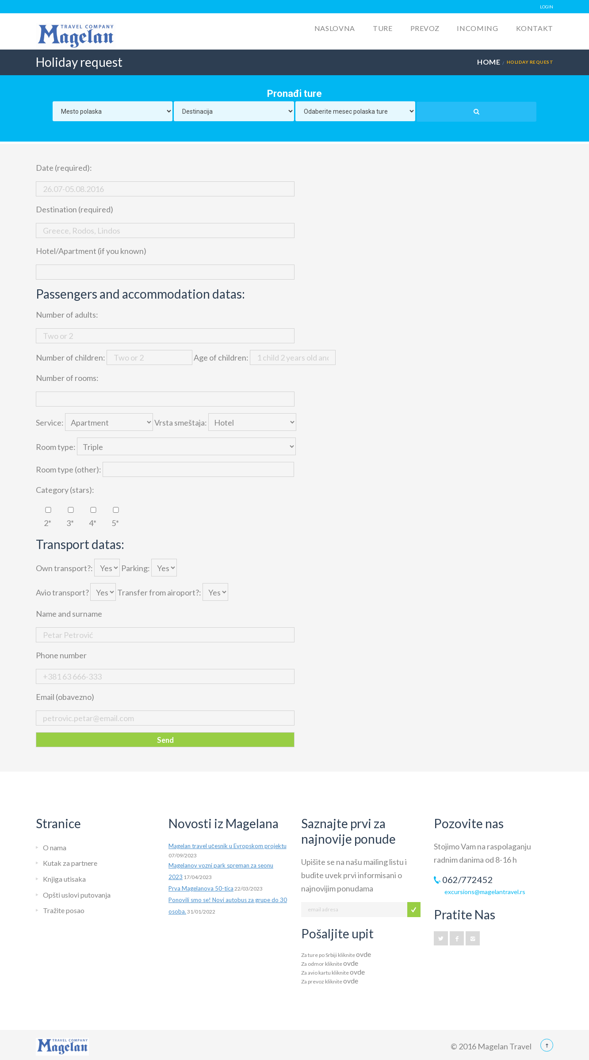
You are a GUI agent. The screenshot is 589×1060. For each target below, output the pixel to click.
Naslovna (334, 28)
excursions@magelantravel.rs (484, 891)
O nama (54, 847)
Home (488, 62)
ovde (363, 954)
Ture (383, 28)
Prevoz (425, 28)
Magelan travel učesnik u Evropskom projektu (227, 845)
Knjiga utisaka (64, 879)
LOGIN (546, 6)
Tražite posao (63, 910)
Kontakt (534, 28)
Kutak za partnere (70, 863)
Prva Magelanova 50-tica (200, 888)
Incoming (477, 28)
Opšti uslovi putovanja (77, 895)
